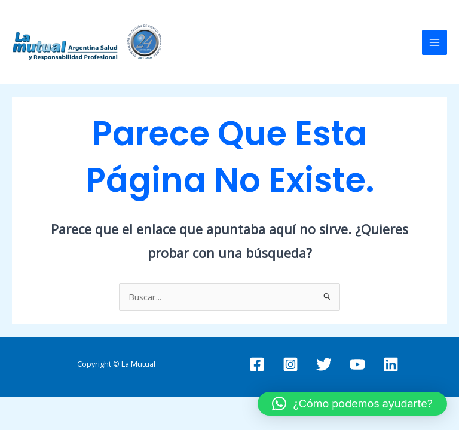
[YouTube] (357, 364)
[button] (352, 404)
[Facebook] (257, 364)
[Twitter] (323, 364)
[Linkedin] (390, 364)
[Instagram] (290, 364)
